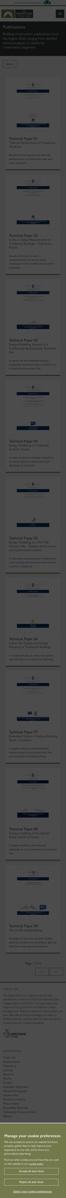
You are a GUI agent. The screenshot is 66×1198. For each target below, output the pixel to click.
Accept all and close (31, 1171)
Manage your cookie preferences (32, 1136)
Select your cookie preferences (32, 1191)
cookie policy (36, 1163)
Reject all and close (31, 1182)
